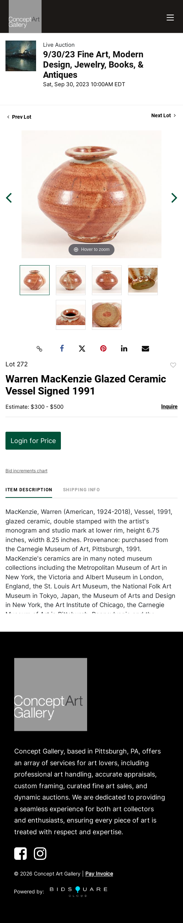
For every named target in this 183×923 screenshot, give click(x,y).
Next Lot (163, 115)
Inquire (169, 406)
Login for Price (33, 441)
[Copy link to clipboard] (39, 348)
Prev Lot (19, 117)
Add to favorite (173, 365)
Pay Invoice (99, 874)
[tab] (28, 492)
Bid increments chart (26, 470)
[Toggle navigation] (170, 16)
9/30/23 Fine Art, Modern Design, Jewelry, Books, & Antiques (93, 64)
